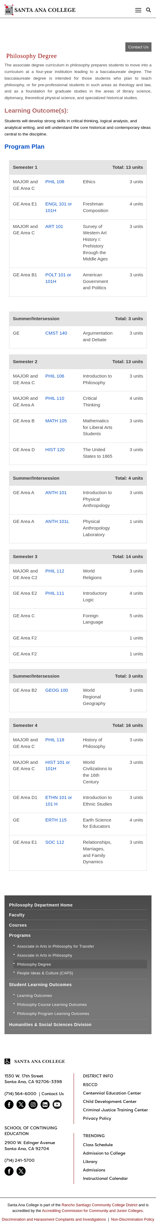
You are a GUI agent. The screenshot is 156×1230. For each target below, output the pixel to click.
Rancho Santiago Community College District (99, 1205)
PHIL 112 (54, 570)
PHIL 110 (54, 398)
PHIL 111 (54, 593)
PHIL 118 (54, 739)
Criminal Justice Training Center (115, 1110)
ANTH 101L (57, 521)
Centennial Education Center (112, 1093)
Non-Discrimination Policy (132, 1219)
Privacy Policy (97, 1118)
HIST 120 (55, 449)
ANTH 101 (56, 492)
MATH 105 (56, 420)
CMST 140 (56, 333)
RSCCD (90, 1084)
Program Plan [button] (24, 146)
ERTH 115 (56, 819)
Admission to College (104, 1153)
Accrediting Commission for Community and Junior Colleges (92, 1211)
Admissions (94, 1170)
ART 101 (54, 226)
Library (90, 1161)
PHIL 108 (54, 181)
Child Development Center (109, 1101)
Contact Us (138, 47)
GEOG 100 (56, 690)
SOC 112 (54, 842)
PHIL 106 (54, 375)
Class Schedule (98, 1144)
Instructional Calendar (105, 1178)
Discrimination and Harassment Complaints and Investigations (54, 1219)
